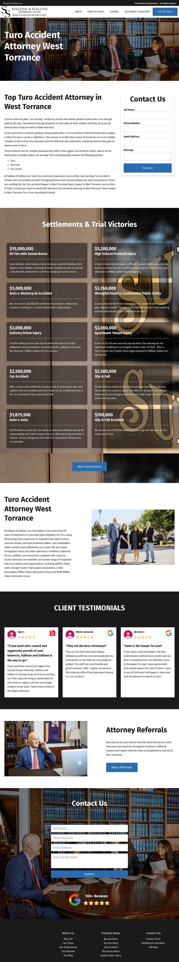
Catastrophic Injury (110, 955)
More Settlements (90, 466)
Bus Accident (111, 939)
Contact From (153, 939)
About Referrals (121, 767)
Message (128, 150)
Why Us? (68, 939)
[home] (24, 12)
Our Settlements (68, 947)
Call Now (153, 947)
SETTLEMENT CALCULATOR (137, 11)
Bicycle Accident (111, 951)
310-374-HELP (165, 11)
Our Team (68, 943)
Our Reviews (68, 951)
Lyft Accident (111, 947)
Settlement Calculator (153, 943)
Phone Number (132, 123)
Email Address (131, 136)
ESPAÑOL (114, 11)
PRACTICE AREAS (96, 11)
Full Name (129, 110)
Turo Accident (110, 943)
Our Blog (68, 955)
